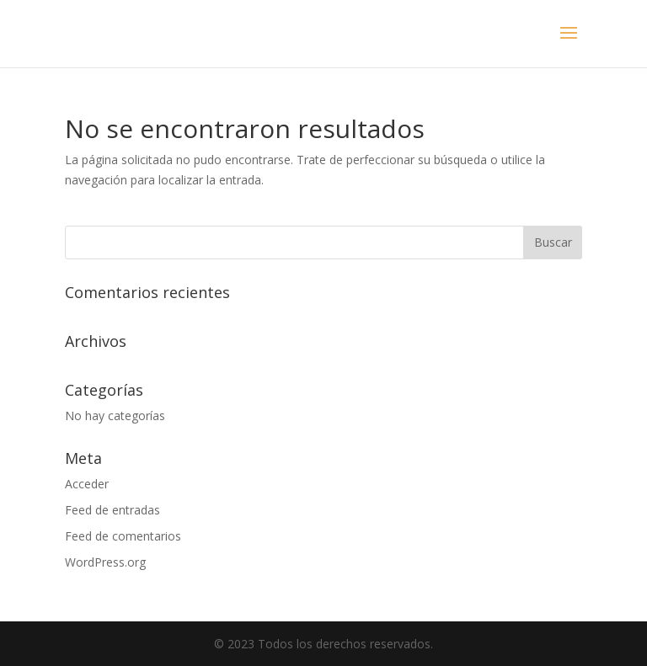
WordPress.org (105, 562)
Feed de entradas (112, 510)
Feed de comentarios (123, 536)
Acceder (87, 484)
